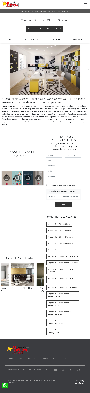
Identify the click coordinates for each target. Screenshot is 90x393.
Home (22, 11)
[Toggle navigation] (85, 4)
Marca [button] (9, 39)
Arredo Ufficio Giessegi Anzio (59, 250)
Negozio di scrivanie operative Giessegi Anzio (59, 331)
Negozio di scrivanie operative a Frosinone (60, 279)
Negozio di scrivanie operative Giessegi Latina (59, 295)
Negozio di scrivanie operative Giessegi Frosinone (59, 322)
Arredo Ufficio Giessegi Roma (59, 231)
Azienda (10, 359)
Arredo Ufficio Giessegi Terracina (60, 237)
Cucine (19, 359)
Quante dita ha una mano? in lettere (61, 191)
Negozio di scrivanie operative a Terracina (60, 270)
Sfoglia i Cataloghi (54, 29)
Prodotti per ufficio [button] (32, 39)
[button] (2, 69)
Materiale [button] (56, 39)
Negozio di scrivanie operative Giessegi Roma (59, 304)
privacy (72, 185)
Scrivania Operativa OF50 (61, 11)
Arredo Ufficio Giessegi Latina (59, 224)
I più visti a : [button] (78, 39)
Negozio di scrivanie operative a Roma (63, 263)
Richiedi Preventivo (35, 29)
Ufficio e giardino (31, 11)
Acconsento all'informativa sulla (62, 185)
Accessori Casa (49, 359)
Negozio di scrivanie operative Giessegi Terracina (59, 313)
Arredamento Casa (32, 359)
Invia (64, 205)
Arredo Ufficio (45, 11)
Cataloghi (62, 359)
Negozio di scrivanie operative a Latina (63, 256)
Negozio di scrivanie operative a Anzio (63, 287)
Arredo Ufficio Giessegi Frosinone (61, 243)
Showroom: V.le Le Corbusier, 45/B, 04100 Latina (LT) (28, 370)
